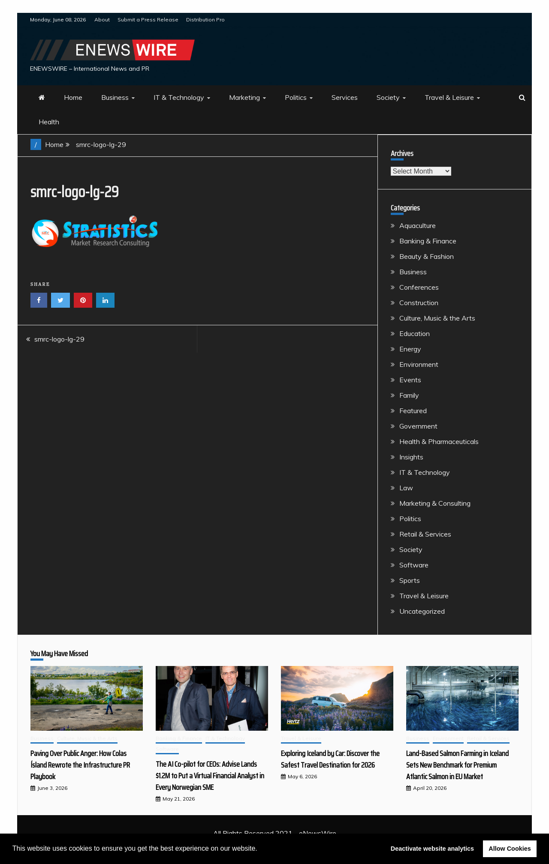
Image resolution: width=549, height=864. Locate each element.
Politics (296, 97)
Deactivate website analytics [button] (432, 848)
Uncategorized (422, 611)
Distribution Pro (205, 19)
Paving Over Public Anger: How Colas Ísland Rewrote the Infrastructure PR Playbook (80, 765)
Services (345, 97)
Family (409, 395)
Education (414, 333)
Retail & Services (425, 534)
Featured (413, 410)
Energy (410, 349)
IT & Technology (179, 97)
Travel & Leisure (449, 97)
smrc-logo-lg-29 (59, 339)
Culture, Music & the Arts (437, 318)
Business (115, 97)
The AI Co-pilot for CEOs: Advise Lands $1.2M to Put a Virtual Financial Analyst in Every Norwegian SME (210, 775)
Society (388, 97)
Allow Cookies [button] (510, 848)
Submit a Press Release (148, 19)
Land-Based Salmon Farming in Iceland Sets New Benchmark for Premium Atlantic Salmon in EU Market (457, 765)
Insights (411, 457)
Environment (418, 364)
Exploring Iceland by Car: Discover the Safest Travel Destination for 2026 (330, 759)
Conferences (419, 287)
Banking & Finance (427, 241)
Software (413, 565)
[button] (260, 849)
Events (410, 379)
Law (406, 487)
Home (73, 97)
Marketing (244, 97)
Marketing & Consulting (435, 503)
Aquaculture (417, 225)
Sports (409, 580)
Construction (418, 302)
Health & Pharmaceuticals (439, 441)
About (102, 19)
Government (418, 426)
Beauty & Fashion (426, 256)
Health (49, 121)
